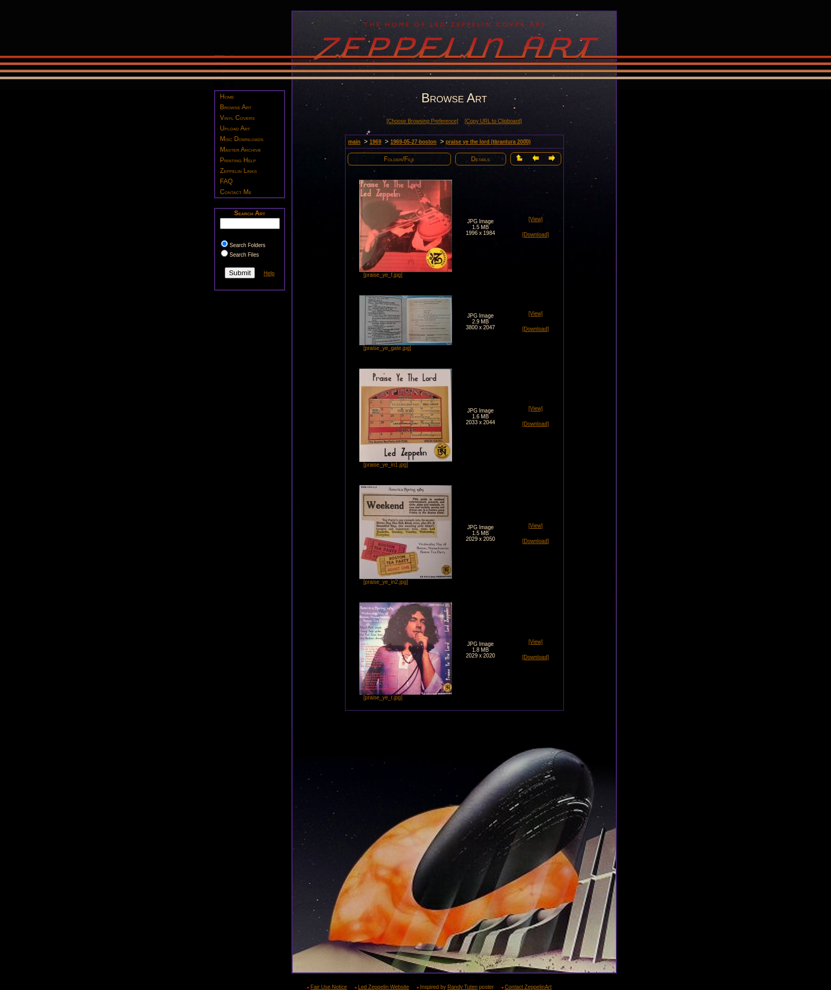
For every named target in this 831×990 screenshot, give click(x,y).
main (354, 142)
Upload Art (235, 128)
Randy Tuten (462, 987)
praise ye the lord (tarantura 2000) (488, 142)
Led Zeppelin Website (383, 987)
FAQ (226, 181)
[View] (535, 219)
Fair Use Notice (329, 987)
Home (227, 96)
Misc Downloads (241, 139)
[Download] (535, 235)
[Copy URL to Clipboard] (493, 121)
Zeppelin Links (238, 170)
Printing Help (238, 160)
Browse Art (235, 107)
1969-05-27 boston (413, 142)
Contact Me (236, 192)
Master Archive (240, 149)
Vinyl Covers (237, 117)
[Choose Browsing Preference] (422, 121)
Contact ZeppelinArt (528, 987)
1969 (375, 142)
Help (269, 273)
